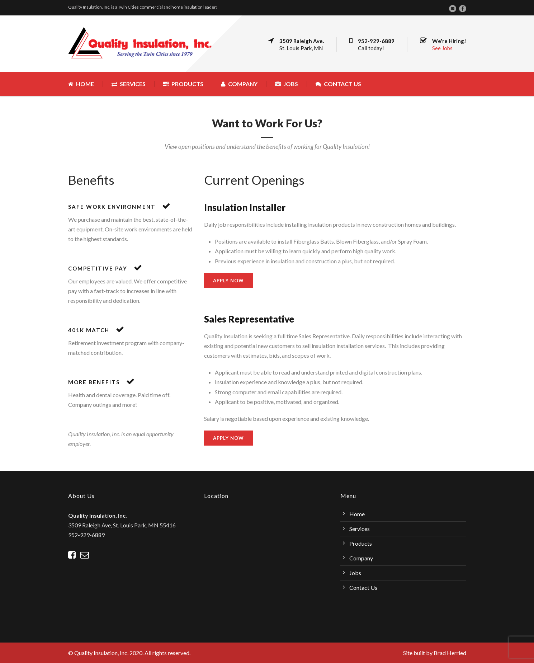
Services (129, 84)
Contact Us (338, 84)
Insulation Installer (244, 207)
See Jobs (442, 48)
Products (183, 84)
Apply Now (228, 280)
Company (239, 84)
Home (81, 84)
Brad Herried (450, 652)
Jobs (286, 84)
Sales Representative (249, 319)
